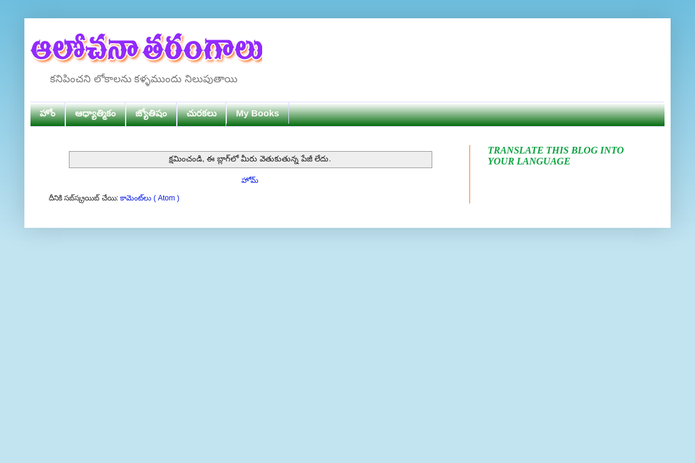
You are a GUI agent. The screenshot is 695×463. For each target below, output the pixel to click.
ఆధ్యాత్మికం (95, 113)
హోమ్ (249, 180)
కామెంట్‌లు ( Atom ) (149, 198)
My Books (257, 113)
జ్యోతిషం (151, 113)
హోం (47, 113)
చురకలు (201, 113)
